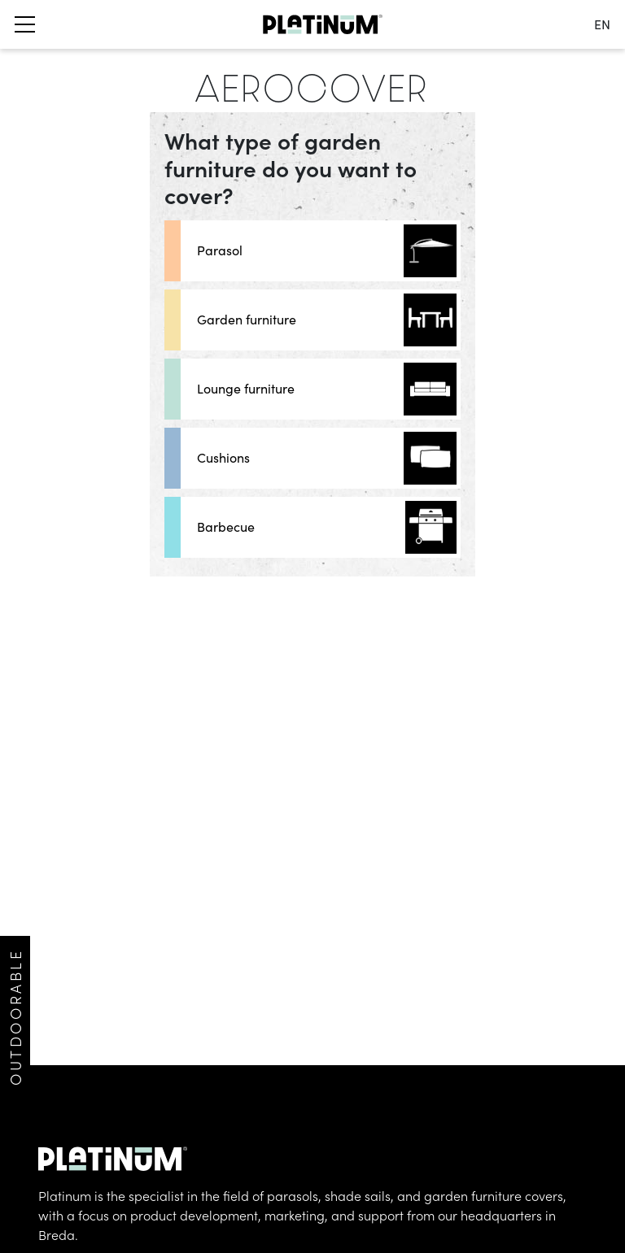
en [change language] (602, 24)
